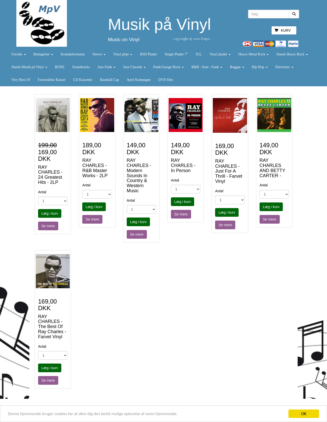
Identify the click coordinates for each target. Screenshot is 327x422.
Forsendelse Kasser (51, 80)
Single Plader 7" (176, 54)
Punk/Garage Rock (168, 67)
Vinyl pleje (122, 54)
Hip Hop (260, 67)
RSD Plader (148, 54)
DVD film (165, 80)
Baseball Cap (109, 80)
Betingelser (43, 54)
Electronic (284, 67)
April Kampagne (139, 80)
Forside (18, 54)
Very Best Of (20, 80)
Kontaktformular (73, 54)
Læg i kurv (49, 213)
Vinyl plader (220, 54)
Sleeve (99, 54)
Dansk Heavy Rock (292, 54)
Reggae (237, 67)
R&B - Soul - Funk (206, 67)
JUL (199, 54)
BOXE (60, 67)
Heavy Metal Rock (253, 54)
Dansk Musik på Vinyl (29, 67)
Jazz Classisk (134, 67)
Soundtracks (81, 67)
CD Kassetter (82, 80)
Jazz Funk (106, 67)
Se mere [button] (48, 226)
